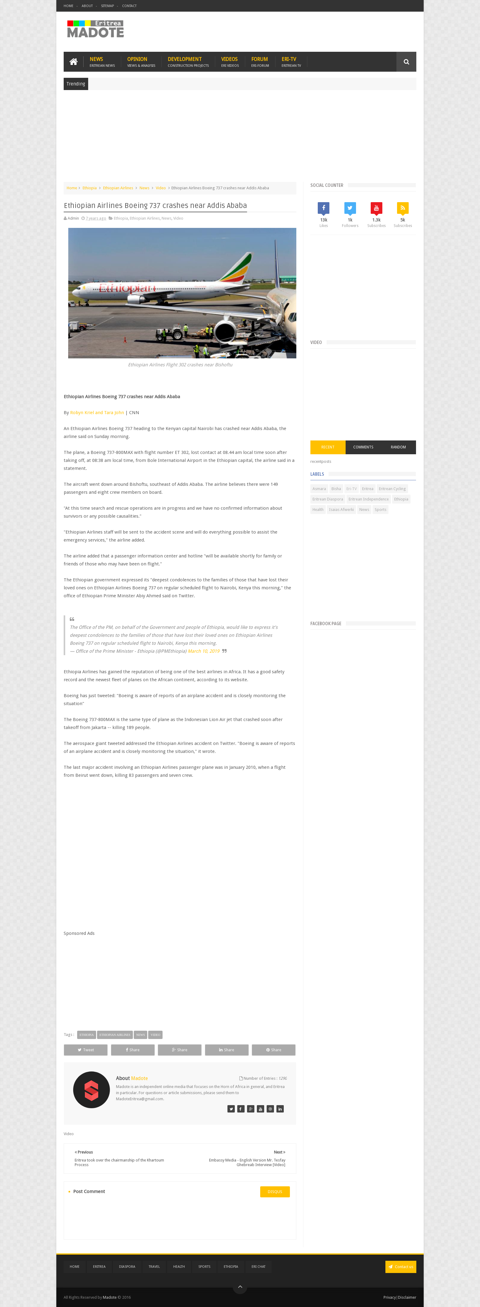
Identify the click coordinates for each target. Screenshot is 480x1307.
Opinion (141, 61)
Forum (260, 61)
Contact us (400, 1266)
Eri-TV (291, 61)
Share (133, 1050)
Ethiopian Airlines (118, 188)
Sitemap (107, 6)
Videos (230, 61)
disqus (275, 1191)
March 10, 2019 (203, 651)
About (87, 6)
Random (398, 447)
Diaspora (127, 1267)
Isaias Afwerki (341, 509)
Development (188, 61)
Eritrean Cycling (392, 488)
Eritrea (367, 488)
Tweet (86, 1050)
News (102, 61)
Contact (129, 6)
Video (161, 188)
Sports (380, 509)
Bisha (336, 488)
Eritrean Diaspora (328, 499)
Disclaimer (407, 1297)
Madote (110, 1297)
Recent (328, 447)
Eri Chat (258, 1267)
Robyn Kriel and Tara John (97, 412)
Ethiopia (90, 188)
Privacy (390, 1297)
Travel (154, 1267)
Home (68, 6)
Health (318, 509)
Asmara (319, 488)
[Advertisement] (240, 139)
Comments (363, 447)
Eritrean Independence (369, 499)
